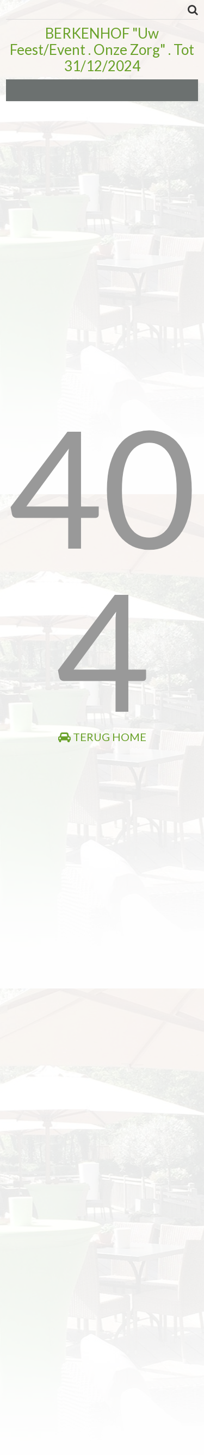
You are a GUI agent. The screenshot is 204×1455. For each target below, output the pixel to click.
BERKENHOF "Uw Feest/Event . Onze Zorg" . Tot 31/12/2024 (102, 49)
